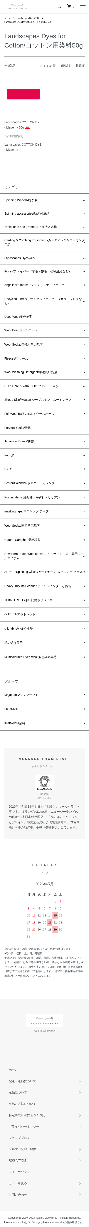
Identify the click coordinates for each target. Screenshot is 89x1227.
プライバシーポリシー (24, 1126)
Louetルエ (11, 709)
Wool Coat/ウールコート (21, 330)
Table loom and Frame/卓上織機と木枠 (30, 227)
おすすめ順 (47, 65)
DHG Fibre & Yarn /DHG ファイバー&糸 (31, 386)
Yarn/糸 (9, 455)
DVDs (8, 469)
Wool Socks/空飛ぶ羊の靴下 (23, 344)
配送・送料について (22, 1081)
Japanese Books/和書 (19, 441)
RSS (12, 1160)
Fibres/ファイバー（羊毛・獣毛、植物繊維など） (38, 271)
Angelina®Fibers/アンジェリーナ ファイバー (35, 285)
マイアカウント (19, 1172)
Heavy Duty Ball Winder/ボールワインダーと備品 (37, 586)
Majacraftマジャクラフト (21, 695)
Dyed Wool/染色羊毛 (18, 316)
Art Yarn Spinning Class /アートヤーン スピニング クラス (43, 572)
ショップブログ (19, 1138)
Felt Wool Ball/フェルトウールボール (29, 413)
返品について (18, 1092)
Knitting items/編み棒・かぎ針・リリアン (32, 497)
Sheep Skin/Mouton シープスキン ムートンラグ (37, 399)
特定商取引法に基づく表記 (27, 1115)
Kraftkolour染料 (14, 723)
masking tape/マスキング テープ (26, 511)
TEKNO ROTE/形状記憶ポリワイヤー (29, 600)
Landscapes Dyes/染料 (28, 18)
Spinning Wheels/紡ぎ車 (20, 200)
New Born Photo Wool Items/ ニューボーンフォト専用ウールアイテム (44, 556)
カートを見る (18, 1183)
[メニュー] (82, 6)
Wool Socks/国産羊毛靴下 (22, 525)
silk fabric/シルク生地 (18, 628)
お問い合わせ (18, 1194)
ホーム (7, 18)
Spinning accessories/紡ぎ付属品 (26, 213)
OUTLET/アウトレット (19, 614)
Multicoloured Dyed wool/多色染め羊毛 (30, 657)
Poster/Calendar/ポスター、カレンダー (31, 483)
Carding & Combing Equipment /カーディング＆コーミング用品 (44, 242)
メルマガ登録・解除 (22, 1149)
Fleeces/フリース (16, 358)
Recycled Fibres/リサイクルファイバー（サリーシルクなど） (43, 301)
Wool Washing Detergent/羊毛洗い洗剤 (30, 372)
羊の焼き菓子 (13, 642)
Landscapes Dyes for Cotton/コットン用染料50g (27, 22)
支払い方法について (22, 1103)
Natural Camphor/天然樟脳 (22, 540)
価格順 (65, 65)
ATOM (21, 1160)
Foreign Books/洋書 (17, 427)
